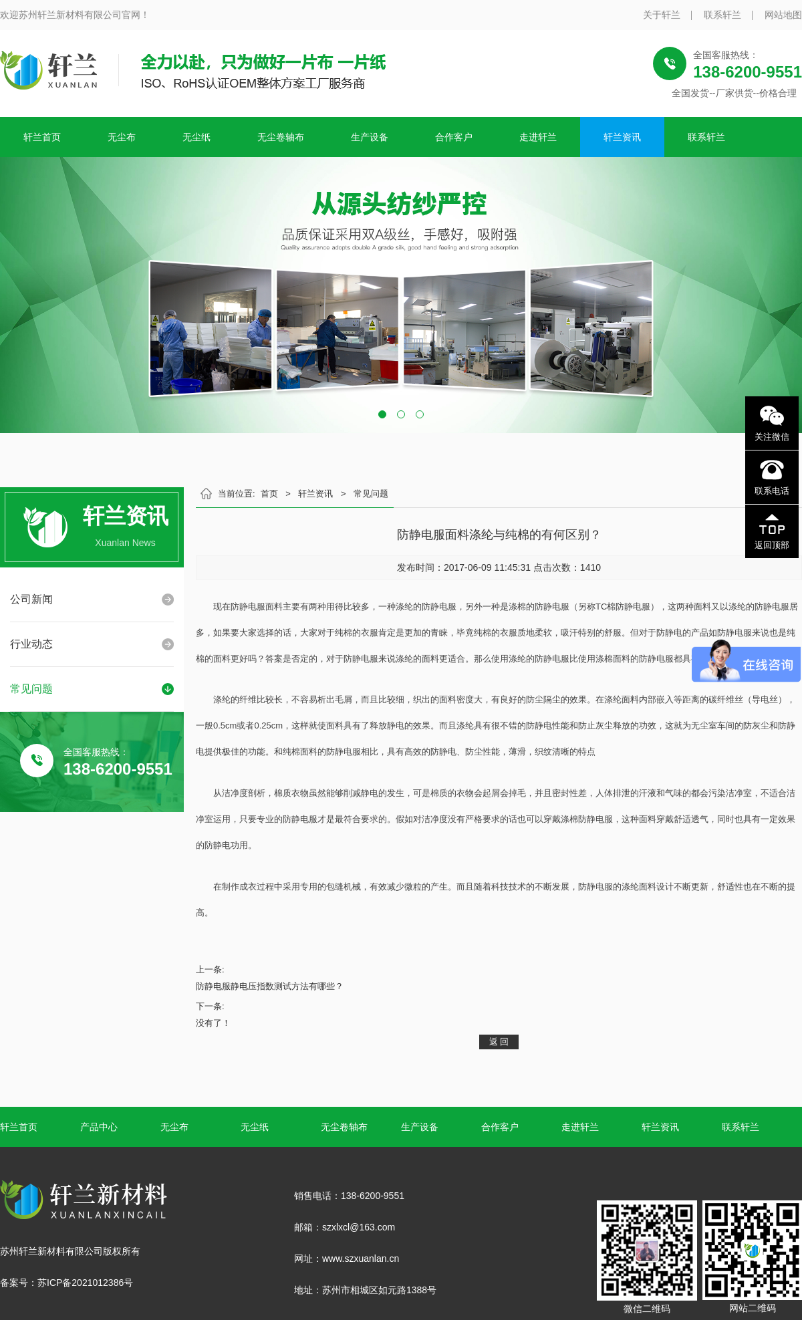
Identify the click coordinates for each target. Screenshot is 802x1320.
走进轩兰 (538, 137)
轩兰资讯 (622, 137)
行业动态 (31, 644)
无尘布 (122, 137)
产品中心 (99, 1126)
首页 (269, 494)
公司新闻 (31, 599)
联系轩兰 (722, 14)
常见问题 (31, 688)
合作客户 (454, 137)
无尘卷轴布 (280, 137)
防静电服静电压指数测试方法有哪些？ (270, 986)
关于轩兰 (661, 14)
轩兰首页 (42, 137)
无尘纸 (196, 137)
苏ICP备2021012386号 (85, 1282)
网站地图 (783, 14)
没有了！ (213, 1023)
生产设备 (369, 137)
